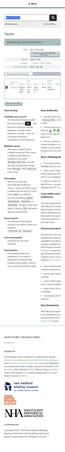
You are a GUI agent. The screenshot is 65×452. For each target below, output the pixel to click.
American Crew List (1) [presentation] (17, 74)
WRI (25, 50)
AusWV (22, 376)
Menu (32, 4)
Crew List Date (20, 67)
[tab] (19, 73)
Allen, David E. (36, 89)
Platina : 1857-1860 (42, 63)
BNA (49, 373)
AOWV (56, 366)
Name (24, 59)
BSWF (31, 369)
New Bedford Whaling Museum (44, 360)
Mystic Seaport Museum (16, 360)
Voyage (23, 63)
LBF (25, 373)
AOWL (9, 369)
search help (13, 103)
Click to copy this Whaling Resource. (44, 54)
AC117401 (14, 87)
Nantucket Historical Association (24, 363)
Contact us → (10, 342)
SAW (53, 369)
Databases (46, 250)
